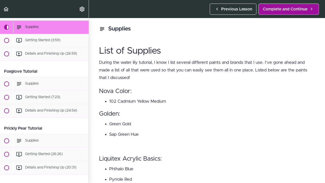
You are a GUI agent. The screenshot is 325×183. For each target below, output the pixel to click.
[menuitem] (82, 9)
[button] (6, 9)
